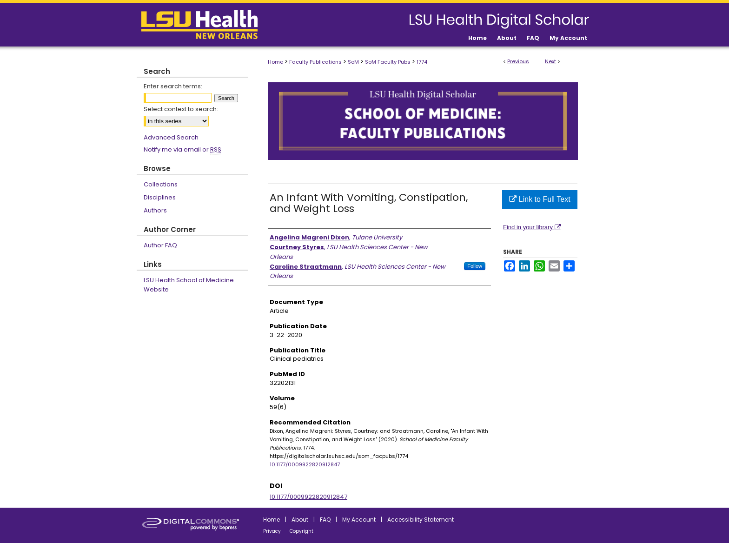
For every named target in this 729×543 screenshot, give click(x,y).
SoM (353, 62)
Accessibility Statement (420, 519)
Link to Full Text (539, 199)
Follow (474, 266)
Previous (518, 61)
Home (275, 62)
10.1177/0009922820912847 (305, 464)
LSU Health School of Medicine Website (189, 285)
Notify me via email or (182, 149)
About (300, 519)
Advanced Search (171, 137)
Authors (155, 210)
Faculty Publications (315, 62)
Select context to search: (181, 109)
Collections (161, 184)
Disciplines (160, 197)
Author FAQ (160, 245)
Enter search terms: (173, 86)
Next (550, 61)
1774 (422, 62)
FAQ (325, 519)
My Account (359, 519)
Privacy (272, 531)
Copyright (301, 531)
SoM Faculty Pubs (388, 62)
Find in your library (532, 227)
